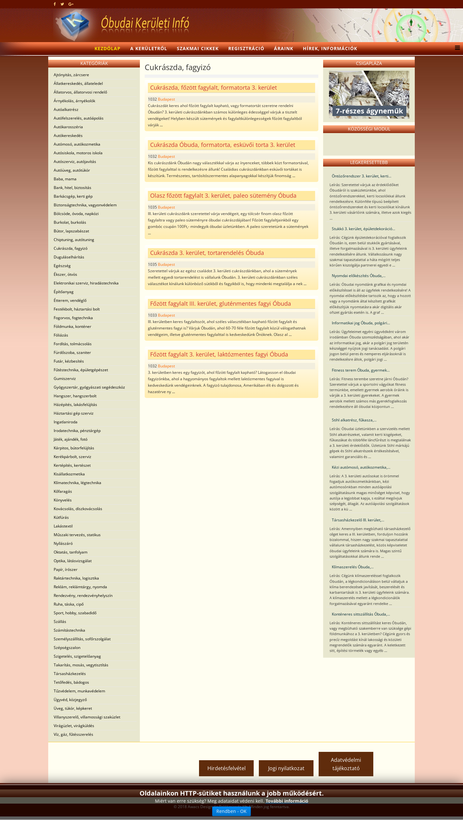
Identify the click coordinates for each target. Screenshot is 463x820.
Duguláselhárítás (69, 257)
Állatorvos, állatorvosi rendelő (80, 92)
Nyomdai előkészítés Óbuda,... (359, 275)
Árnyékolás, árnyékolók (74, 101)
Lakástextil (63, 526)
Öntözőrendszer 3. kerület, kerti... (361, 176)
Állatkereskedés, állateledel (78, 83)
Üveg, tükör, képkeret (73, 708)
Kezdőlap (108, 48)
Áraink (283, 48)
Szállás (60, 621)
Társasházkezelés (70, 673)
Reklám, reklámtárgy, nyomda (80, 587)
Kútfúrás (61, 517)
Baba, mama (65, 179)
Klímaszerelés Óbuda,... (353, 567)
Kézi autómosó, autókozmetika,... (361, 467)
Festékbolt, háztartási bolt (77, 309)
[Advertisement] (126, 755)
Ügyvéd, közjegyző (70, 699)
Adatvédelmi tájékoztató (346, 764)
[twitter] (62, 4)
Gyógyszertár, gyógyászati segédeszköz (89, 387)
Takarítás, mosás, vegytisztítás (81, 665)
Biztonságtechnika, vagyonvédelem (85, 205)
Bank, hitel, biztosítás (72, 187)
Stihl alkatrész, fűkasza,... (354, 420)
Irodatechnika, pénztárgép (77, 430)
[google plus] (70, 4)
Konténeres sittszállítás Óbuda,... (361, 614)
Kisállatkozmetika (69, 474)
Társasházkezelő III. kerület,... (358, 520)
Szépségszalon (67, 647)
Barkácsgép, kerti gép (73, 196)
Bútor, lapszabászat (71, 231)
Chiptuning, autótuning (74, 239)
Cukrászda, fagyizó (70, 248)
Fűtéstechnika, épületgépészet (81, 370)
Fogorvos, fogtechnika (73, 317)
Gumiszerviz (65, 378)
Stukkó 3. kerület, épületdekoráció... (363, 228)
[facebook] (55, 4)
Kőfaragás (63, 491)
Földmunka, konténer (72, 326)
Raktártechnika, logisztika (76, 578)
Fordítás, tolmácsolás (73, 344)
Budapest (166, 99)
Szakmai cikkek (198, 48)
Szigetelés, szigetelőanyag (77, 656)
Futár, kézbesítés (69, 361)
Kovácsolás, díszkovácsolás (78, 508)
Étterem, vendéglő (70, 300)
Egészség (62, 265)
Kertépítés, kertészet (72, 465)
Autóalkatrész (66, 109)
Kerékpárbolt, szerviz (72, 456)
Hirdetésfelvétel (226, 768)
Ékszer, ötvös (65, 274)
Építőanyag (64, 291)
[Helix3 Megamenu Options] (456, 48)
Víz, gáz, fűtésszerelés (73, 734)
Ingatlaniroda (65, 422)
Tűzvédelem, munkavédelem (79, 691)
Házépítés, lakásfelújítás (75, 404)
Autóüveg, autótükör (72, 170)
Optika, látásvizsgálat (73, 560)
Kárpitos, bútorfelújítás (74, 448)
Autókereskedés (68, 135)
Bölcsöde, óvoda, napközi (76, 213)
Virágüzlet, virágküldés (74, 725)
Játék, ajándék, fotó (70, 439)
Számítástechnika (69, 630)
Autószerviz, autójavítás (75, 161)
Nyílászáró (63, 543)
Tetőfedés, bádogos (71, 682)
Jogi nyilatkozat (286, 768)
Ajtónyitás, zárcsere (71, 74)
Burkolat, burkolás (70, 222)
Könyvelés (63, 500)
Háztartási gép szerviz (74, 413)
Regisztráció (246, 48)
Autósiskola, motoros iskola (78, 153)
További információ (287, 801)
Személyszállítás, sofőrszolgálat (82, 639)
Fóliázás (61, 335)
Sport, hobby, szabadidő (75, 613)
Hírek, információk (330, 48)
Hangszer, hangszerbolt (75, 396)
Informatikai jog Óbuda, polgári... (361, 323)
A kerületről (148, 48)
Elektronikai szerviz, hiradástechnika (86, 283)
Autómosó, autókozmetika (77, 144)
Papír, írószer (65, 569)
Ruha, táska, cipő (69, 604)
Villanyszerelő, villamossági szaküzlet (87, 717)
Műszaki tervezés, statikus (77, 534)
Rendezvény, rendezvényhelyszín (83, 595)
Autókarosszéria (68, 127)
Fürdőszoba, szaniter (72, 352)
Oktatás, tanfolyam (70, 552)
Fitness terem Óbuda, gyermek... (361, 370)
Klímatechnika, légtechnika (77, 482)
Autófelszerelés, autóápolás (79, 118)
